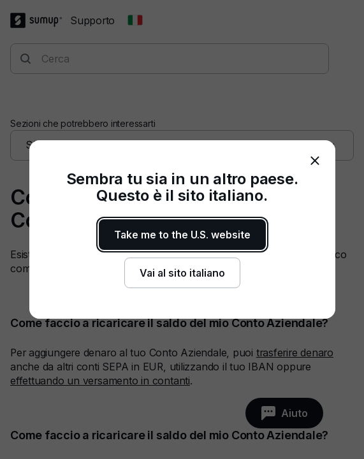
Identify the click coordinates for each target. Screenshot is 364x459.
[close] (315, 160)
